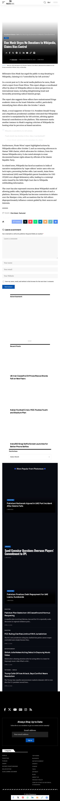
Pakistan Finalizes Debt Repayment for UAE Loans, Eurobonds (27, 595)
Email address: (30, 733)
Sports (7, 546)
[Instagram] (25, 709)
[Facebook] (5, 709)
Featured (22, 213)
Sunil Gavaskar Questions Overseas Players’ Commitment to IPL (29, 552)
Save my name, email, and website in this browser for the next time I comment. (29, 281)
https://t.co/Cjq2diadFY (37, 136)
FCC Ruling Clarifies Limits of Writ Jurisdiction (26, 634)
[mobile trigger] (4, 2)
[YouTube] (15, 709)
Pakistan (11, 500)
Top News (8, 670)
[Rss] (30, 709)
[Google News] (20, 709)
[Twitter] (9, 709)
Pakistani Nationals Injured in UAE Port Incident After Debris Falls (29, 504)
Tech (6, 38)
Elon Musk (14, 213)
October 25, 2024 (35, 140)
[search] (44, 2)
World (15, 670)
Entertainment (10, 649)
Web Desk (14, 59)
